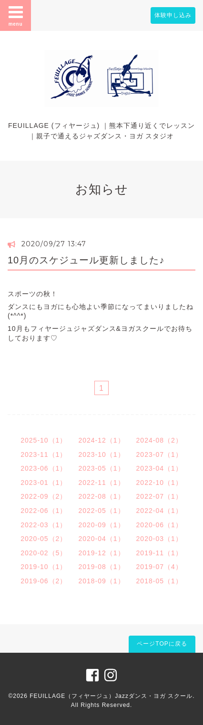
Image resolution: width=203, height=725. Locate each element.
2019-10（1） (43, 566)
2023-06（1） (43, 468)
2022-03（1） (43, 525)
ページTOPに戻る (162, 643)
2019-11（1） (159, 553)
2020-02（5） (43, 553)
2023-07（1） (159, 454)
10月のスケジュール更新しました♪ (86, 260)
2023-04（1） (159, 468)
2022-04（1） (159, 510)
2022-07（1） (159, 496)
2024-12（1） (101, 440)
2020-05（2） (43, 538)
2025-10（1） (43, 440)
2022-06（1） (43, 510)
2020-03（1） (159, 538)
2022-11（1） (101, 482)
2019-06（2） (43, 581)
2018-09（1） (101, 581)
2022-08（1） (101, 496)
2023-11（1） (43, 454)
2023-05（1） (101, 468)
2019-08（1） (101, 566)
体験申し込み (173, 15)
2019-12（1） (101, 553)
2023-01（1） (43, 482)
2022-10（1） (159, 482)
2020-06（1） (159, 525)
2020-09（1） (101, 525)
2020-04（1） (101, 538)
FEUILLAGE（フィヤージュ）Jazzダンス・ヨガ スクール (111, 696)
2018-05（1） (159, 581)
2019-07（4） (159, 566)
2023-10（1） (101, 454)
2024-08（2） (159, 440)
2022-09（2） (43, 496)
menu (15, 15)
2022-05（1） (101, 510)
